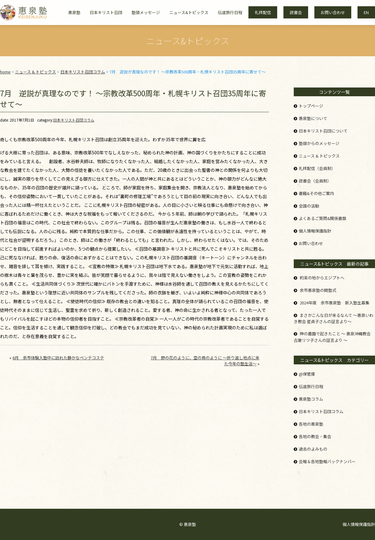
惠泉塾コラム (311, 399)
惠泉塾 (74, 12)
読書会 (296, 12)
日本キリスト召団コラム (73, 119)
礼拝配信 (263, 12)
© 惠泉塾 (187, 524)
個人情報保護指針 (315, 231)
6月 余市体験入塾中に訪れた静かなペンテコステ (58, 358)
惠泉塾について (313, 118)
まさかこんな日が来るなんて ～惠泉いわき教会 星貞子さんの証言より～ (333, 318)
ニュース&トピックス (188, 12)
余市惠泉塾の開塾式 (318, 290)
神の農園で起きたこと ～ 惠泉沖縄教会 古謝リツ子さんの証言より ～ (332, 337)
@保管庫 (307, 374)
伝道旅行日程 (230, 12)
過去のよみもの (313, 449)
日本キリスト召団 (106, 12)
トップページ (311, 106)
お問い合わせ (333, 12)
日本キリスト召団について (323, 131)
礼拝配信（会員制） (317, 168)
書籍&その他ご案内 (316, 193)
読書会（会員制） (315, 181)
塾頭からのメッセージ (319, 143)
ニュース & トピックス (319, 156)
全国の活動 (309, 206)
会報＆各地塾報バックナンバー (327, 461)
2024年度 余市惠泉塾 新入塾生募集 (334, 303)
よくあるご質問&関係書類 (322, 218)
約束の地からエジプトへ (322, 278)
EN (366, 12)
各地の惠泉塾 (311, 424)
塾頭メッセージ (146, 12)
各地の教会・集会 (315, 436)
